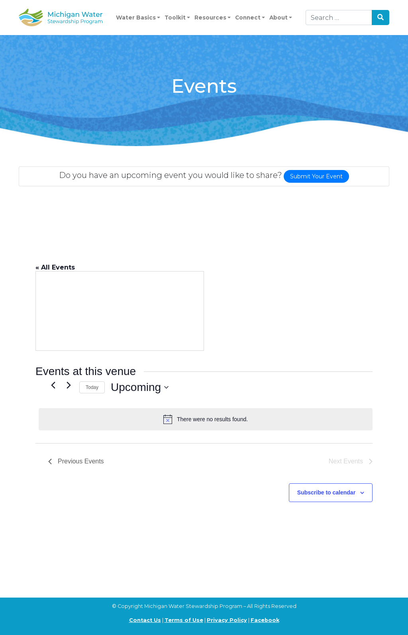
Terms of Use (184, 620)
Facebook (265, 620)
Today (92, 387)
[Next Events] (68, 385)
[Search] (339, 17)
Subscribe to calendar (326, 492)
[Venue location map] (119, 311)
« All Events (55, 267)
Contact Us (145, 620)
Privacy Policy (227, 620)
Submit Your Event (316, 176)
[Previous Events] (53, 385)
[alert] (206, 419)
